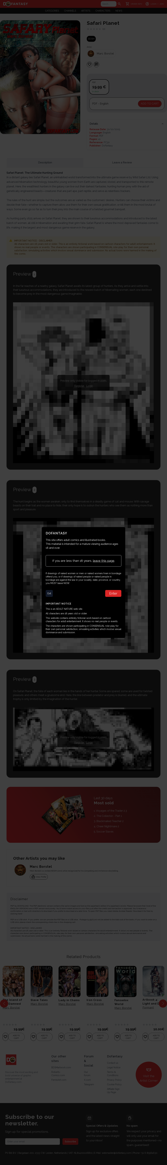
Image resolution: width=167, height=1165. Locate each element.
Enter (113, 593)
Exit (49, 593)
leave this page (103, 560)
